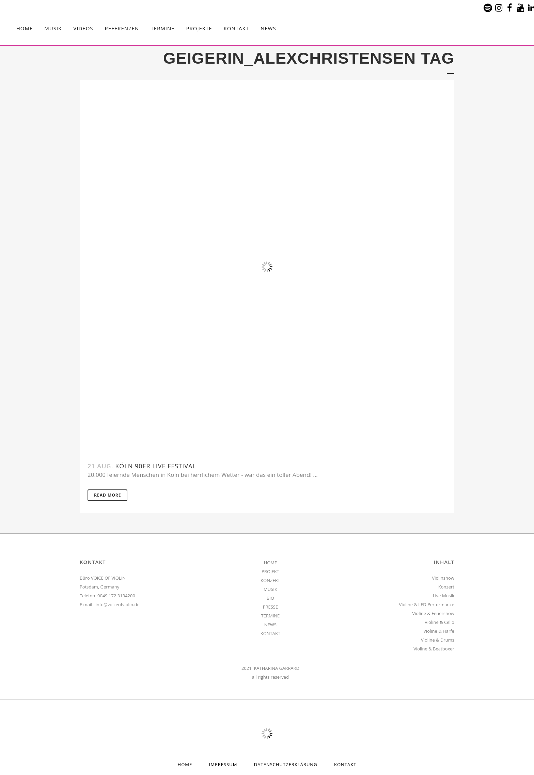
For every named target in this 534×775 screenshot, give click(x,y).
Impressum (223, 764)
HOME (270, 563)
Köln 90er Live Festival (155, 466)
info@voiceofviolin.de (118, 604)
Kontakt (345, 764)
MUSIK (270, 589)
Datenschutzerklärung (285, 764)
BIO (270, 598)
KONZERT (270, 580)
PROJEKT (270, 571)
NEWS (270, 624)
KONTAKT (270, 633)
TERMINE (270, 616)
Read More (107, 495)
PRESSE (270, 607)
